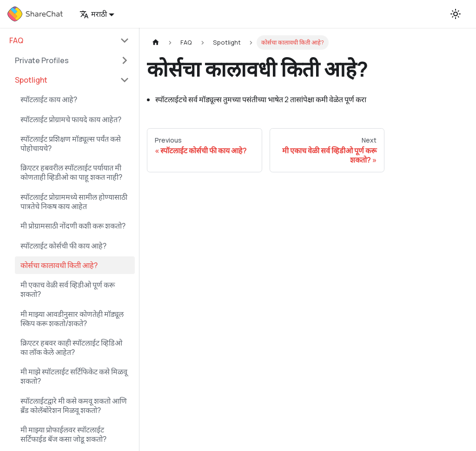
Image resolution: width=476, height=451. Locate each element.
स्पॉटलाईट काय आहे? (48, 99)
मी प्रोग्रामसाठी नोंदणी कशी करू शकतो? (73, 226)
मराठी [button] (93, 14)
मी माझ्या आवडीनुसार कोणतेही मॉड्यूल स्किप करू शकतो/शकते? (72, 318)
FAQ (16, 40)
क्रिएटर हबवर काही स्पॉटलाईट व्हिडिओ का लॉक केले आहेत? (71, 347)
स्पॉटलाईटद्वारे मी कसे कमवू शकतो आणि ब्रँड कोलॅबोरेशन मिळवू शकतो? (73, 405)
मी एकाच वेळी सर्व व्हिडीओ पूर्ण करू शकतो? (67, 289)
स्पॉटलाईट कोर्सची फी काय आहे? (63, 246)
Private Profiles (42, 60)
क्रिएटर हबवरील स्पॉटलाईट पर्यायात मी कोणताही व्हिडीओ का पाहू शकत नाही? (71, 172)
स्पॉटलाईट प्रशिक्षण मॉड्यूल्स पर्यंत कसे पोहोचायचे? (70, 143)
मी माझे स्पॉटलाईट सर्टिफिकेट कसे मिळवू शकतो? (73, 376)
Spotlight (31, 80)
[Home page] (156, 42)
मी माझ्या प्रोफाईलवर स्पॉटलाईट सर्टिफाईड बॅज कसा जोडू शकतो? (63, 434)
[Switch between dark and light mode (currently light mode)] (455, 14)
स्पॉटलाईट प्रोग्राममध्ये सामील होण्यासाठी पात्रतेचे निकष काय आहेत (73, 201)
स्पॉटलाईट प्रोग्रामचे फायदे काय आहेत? (70, 119)
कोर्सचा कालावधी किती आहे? (59, 265)
